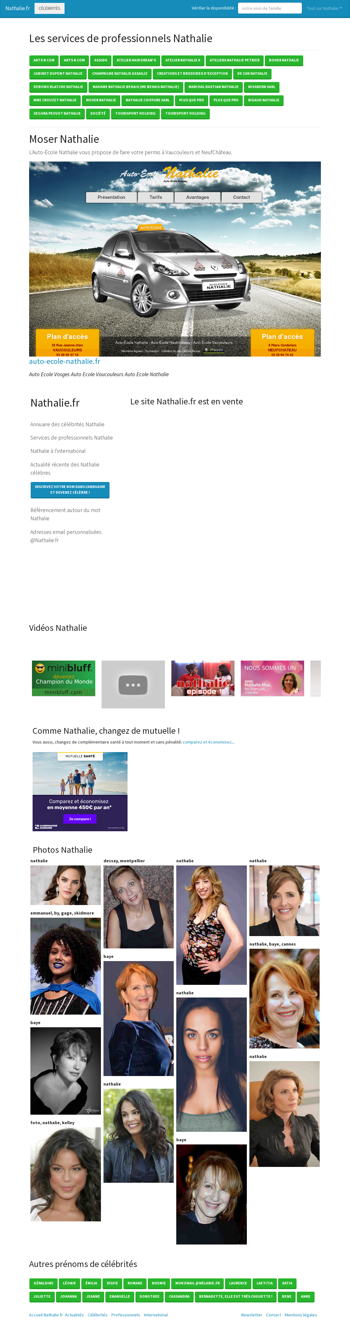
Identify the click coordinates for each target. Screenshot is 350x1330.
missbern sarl (261, 86)
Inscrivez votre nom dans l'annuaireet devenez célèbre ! (70, 489)
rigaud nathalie (263, 100)
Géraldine (43, 1283)
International (156, 1315)
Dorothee (149, 1296)
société (98, 113)
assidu (100, 60)
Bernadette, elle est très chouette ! (235, 1296)
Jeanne (93, 1296)
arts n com (44, 60)
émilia (91, 1283)
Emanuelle (119, 1296)
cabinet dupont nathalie (58, 73)
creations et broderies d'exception (192, 73)
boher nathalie (284, 60)
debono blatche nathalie (58, 86)
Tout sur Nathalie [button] (322, 8)
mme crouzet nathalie (55, 100)
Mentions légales (301, 1315)
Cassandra (179, 1296)
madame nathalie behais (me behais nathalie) (136, 86)
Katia (287, 1283)
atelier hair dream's (136, 60)
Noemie (159, 1283)
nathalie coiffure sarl (148, 100)
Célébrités (49, 8)
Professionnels (125, 1315)
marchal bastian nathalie (214, 86)
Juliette (42, 1296)
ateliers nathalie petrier (234, 60)
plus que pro (191, 100)
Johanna (68, 1296)
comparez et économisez (207, 742)
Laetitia (265, 1283)
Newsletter (251, 1315)
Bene (286, 1296)
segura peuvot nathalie (57, 113)
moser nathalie (101, 100)
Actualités (74, 1315)
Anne (305, 1296)
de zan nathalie (252, 73)
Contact (273, 1315)
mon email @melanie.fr (197, 1283)
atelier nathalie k (183, 60)
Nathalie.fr (17, 8)
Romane (135, 1283)
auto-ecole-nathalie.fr (64, 361)
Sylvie (112, 1283)
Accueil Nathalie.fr (46, 1315)
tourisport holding (135, 113)
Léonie (69, 1283)
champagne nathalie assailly (119, 73)
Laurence (238, 1283)
